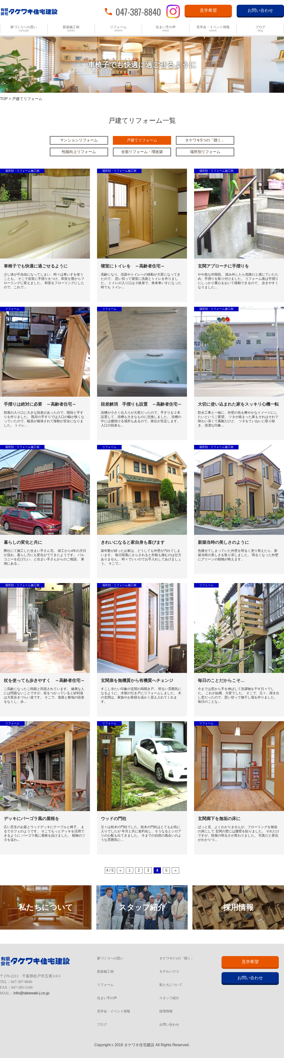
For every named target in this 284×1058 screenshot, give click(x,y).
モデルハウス (169, 971)
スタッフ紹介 (169, 998)
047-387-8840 (138, 11)
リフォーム (118, 29)
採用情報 (166, 1011)
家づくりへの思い (23, 29)
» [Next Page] (175, 870)
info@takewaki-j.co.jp (31, 993)
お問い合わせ (260, 10)
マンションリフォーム (79, 140)
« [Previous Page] (121, 870)
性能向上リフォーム (79, 152)
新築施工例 (71, 29)
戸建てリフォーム (142, 140)
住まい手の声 (166, 29)
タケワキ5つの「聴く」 (205, 140)
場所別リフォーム (205, 152)
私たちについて (170, 985)
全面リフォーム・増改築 (142, 152)
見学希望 (208, 10)
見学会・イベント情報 (213, 29)
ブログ (260, 29)
